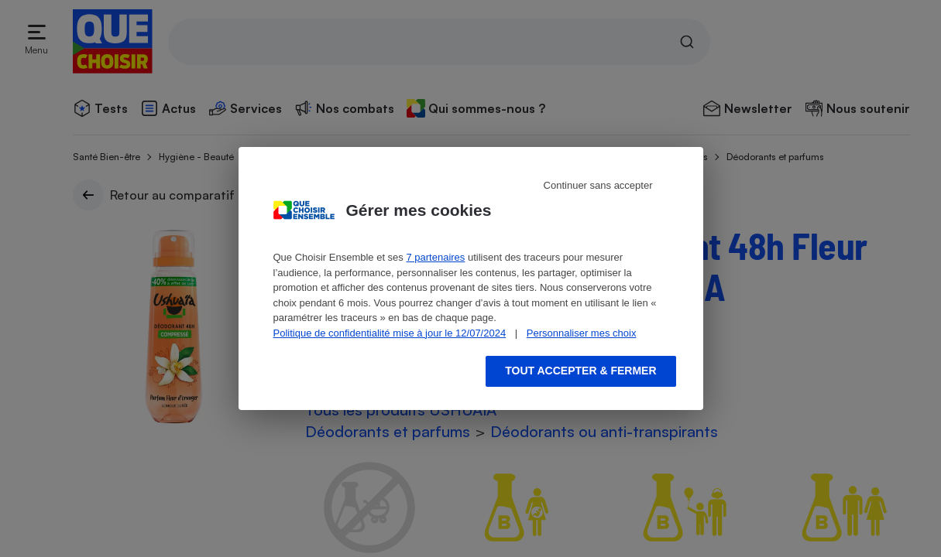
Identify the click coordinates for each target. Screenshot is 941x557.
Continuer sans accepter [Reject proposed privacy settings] (598, 185)
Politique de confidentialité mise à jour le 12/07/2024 (390, 333)
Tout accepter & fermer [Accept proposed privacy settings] (580, 370)
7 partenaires (435, 257)
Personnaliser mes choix (582, 333)
